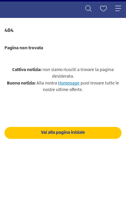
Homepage (69, 83)
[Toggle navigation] (118, 8)
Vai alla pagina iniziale (63, 132)
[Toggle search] (88, 8)
